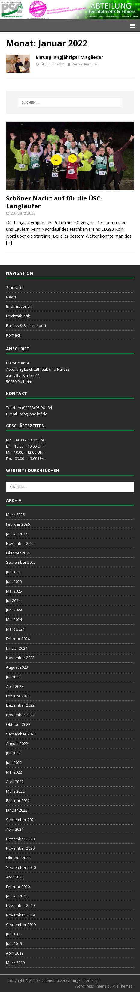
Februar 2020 (18, 886)
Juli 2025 (13, 572)
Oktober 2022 (18, 724)
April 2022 (14, 781)
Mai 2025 (14, 591)
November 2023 (20, 657)
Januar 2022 (16, 810)
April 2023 (14, 686)
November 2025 (20, 543)
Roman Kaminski (85, 64)
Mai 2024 (14, 619)
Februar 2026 (18, 524)
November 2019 (20, 915)
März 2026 (15, 514)
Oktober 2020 (18, 857)
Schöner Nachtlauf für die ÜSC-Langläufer (54, 202)
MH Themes (122, 986)
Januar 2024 (16, 648)
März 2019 (15, 962)
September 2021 (21, 819)
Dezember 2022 (20, 705)
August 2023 (17, 667)
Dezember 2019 (20, 905)
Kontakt (13, 335)
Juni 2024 (14, 610)
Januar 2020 (16, 895)
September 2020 (21, 867)
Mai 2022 (14, 772)
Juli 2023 (13, 676)
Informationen (19, 306)
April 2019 (14, 953)
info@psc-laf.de (33, 414)
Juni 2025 (14, 581)
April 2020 (14, 877)
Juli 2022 (13, 753)
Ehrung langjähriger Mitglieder (69, 57)
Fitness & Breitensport (26, 325)
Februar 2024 (18, 638)
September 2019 (21, 924)
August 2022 (17, 743)
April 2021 (14, 829)
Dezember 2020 (20, 839)
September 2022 (21, 734)
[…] (9, 242)
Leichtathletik (18, 316)
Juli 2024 (13, 600)
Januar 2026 (16, 533)
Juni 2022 (14, 762)
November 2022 (20, 714)
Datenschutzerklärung (59, 980)
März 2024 (15, 629)
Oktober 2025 (18, 553)
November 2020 (20, 848)
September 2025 (21, 562)
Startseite (15, 287)
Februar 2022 (18, 800)
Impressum (91, 980)
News (11, 297)
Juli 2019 (13, 934)
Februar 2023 (18, 696)
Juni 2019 (14, 943)
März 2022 (15, 791)
